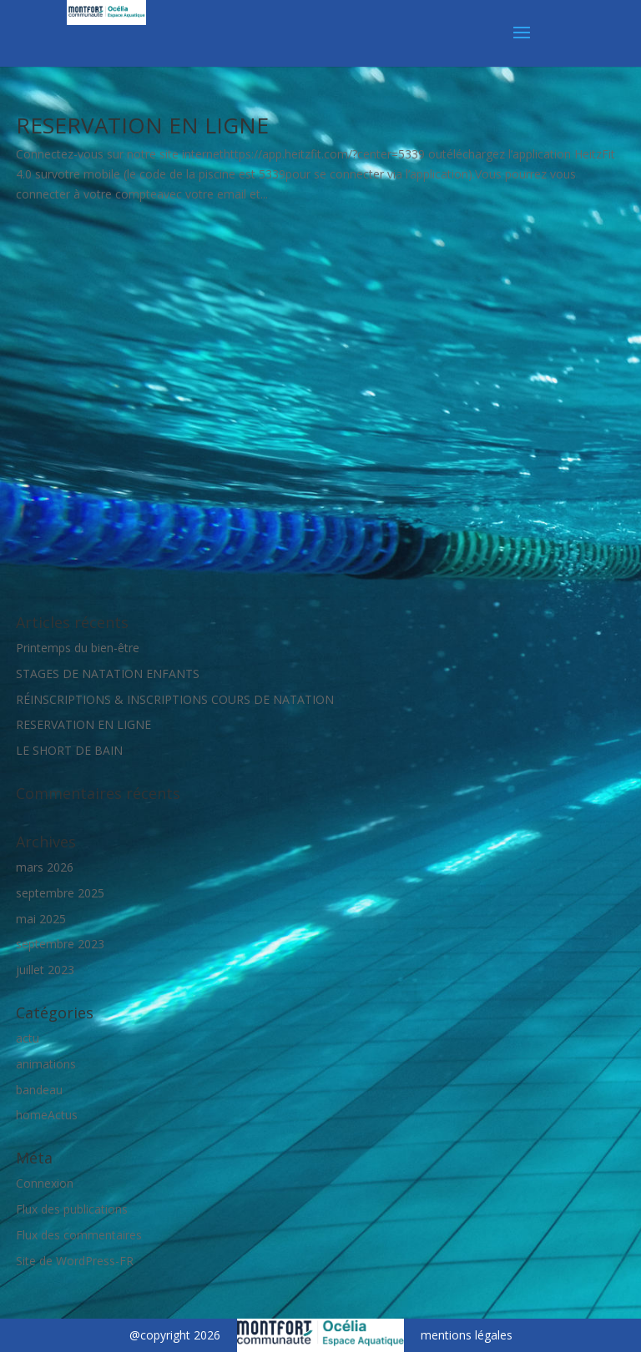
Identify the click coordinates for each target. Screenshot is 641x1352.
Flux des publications (72, 1070)
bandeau (39, 950)
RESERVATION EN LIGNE (142, 125)
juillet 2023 (45, 830)
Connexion (44, 1044)
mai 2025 (41, 779)
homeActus (47, 976)
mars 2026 (44, 728)
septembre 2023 (60, 805)
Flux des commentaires (79, 1095)
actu (27, 899)
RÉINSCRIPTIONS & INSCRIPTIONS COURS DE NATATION (175, 560)
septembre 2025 (60, 753)
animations (46, 924)
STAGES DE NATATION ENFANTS (107, 534)
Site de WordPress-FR (75, 1121)
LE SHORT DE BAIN (69, 611)
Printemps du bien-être (77, 508)
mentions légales (466, 1196)
